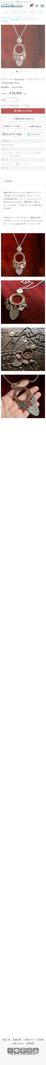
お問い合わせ (18, 1043)
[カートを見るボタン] (31, 5)
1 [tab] (17, 72)
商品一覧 (7, 1040)
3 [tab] (25, 72)
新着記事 (17, 1040)
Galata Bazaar (21, 1054)
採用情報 (30, 1043)
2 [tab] (21, 72)
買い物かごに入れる (23, 111)
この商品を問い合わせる (23, 119)
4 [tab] (28, 72)
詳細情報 (8, 181)
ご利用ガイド (29, 1040)
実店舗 (40, 1040)
